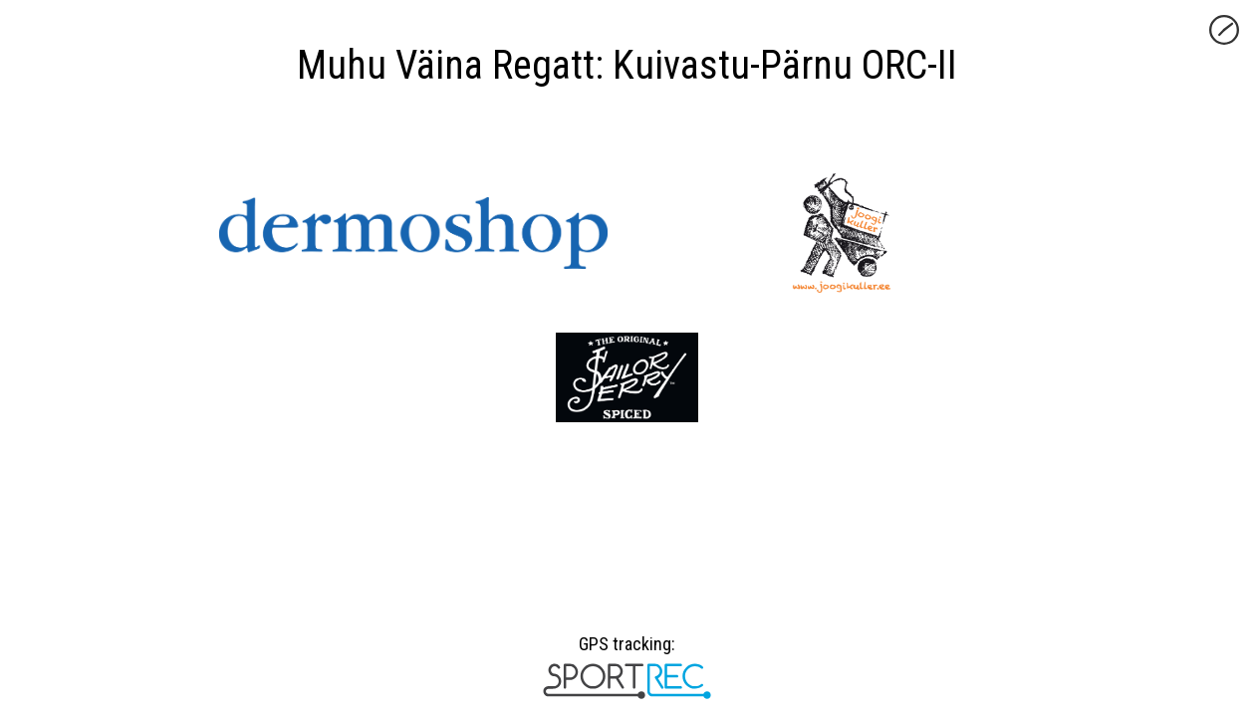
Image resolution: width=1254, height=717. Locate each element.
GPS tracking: (627, 651)
